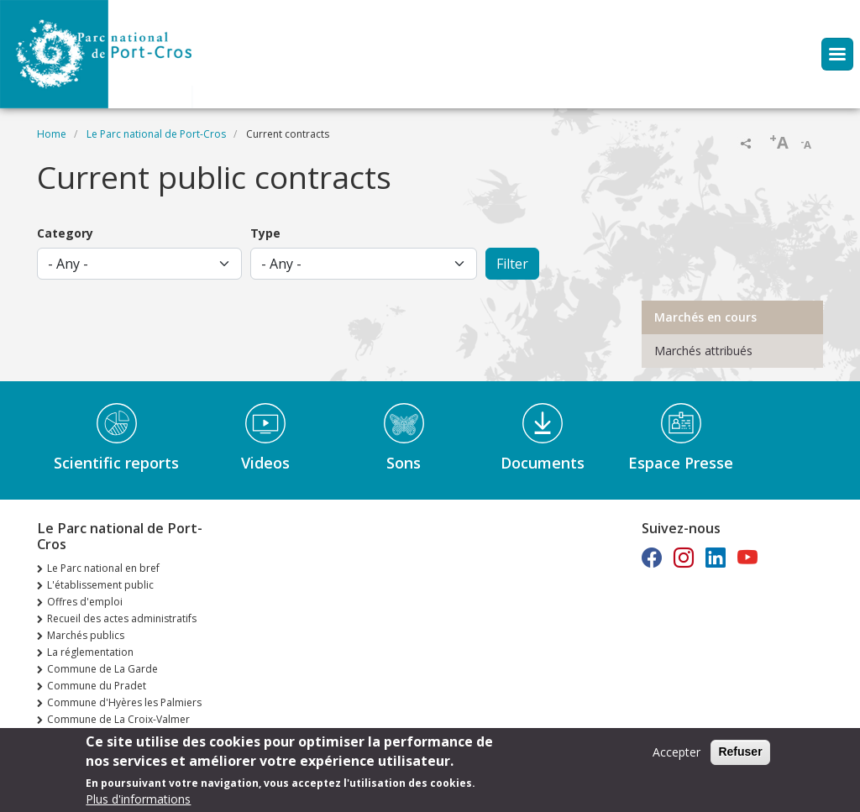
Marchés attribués (703, 351)
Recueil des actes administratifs (122, 618)
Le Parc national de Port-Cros (156, 134)
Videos (265, 463)
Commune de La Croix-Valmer (118, 719)
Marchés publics (85, 635)
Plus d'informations (138, 803)
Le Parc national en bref (103, 568)
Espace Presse (680, 463)
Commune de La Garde (102, 669)
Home (51, 134)
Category (65, 233)
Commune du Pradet (96, 685)
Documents (543, 463)
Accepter (676, 756)
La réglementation (90, 652)
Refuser (740, 755)
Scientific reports (116, 463)
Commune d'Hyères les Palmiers (124, 702)
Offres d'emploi (85, 602)
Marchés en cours (705, 317)
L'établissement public (100, 585)
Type (265, 233)
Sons (403, 463)
